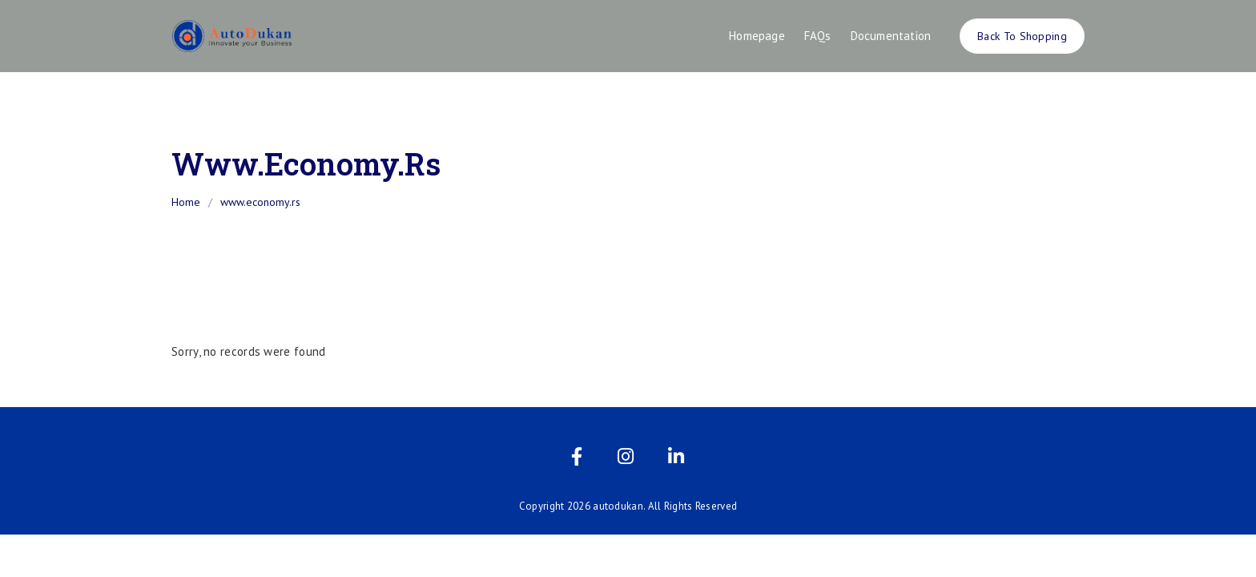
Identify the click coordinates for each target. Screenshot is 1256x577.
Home (185, 202)
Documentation (891, 35)
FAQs (817, 35)
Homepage (757, 35)
